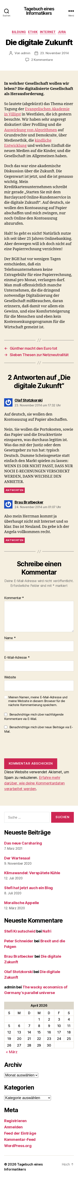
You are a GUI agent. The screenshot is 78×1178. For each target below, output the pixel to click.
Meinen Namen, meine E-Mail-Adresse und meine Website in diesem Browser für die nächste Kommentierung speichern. (37, 701)
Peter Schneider (18, 941)
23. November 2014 (54, 53)
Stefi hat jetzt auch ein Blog (28, 888)
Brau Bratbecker (19, 956)
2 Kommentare (42, 60)
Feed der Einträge (20, 1133)
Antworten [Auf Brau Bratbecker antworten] (14, 540)
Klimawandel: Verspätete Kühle (32, 873)
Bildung (19, 32)
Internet (48, 32)
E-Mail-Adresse (17, 657)
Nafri (46, 931)
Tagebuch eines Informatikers (39, 11)
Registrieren (15, 1121)
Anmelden (13, 1127)
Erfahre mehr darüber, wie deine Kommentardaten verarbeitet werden (34, 783)
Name (10, 638)
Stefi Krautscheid (19, 931)
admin (25, 53)
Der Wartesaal (17, 858)
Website (10, 677)
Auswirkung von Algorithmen (30, 130)
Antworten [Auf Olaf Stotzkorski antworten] (14, 490)
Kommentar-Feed (20, 1139)
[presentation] (35, 746)
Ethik (33, 32)
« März (11, 1052)
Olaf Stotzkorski (18, 972)
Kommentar (14, 598)
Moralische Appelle (21, 903)
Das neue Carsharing (23, 843)
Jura (62, 32)
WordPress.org (18, 1146)
